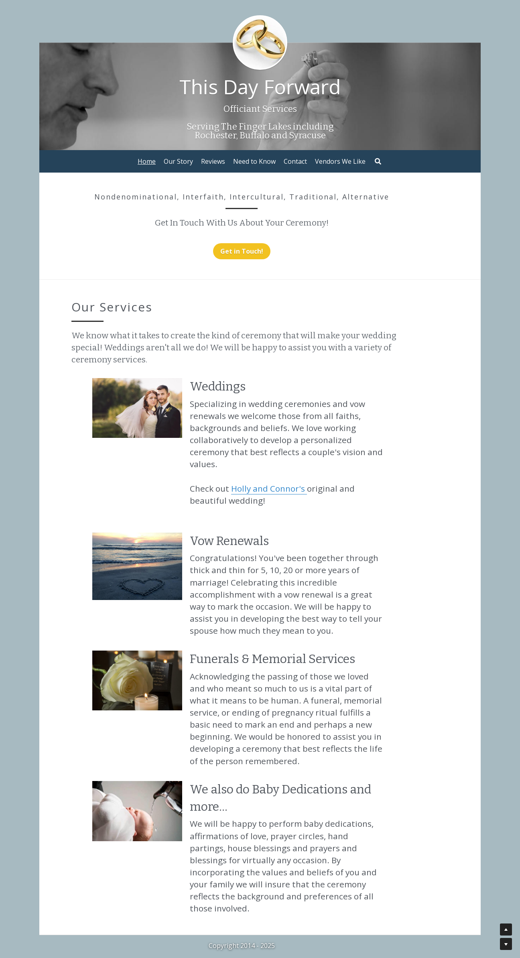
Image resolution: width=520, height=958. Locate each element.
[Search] (378, 161)
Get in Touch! (260, 251)
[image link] (139, 394)
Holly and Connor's (271, 464)
